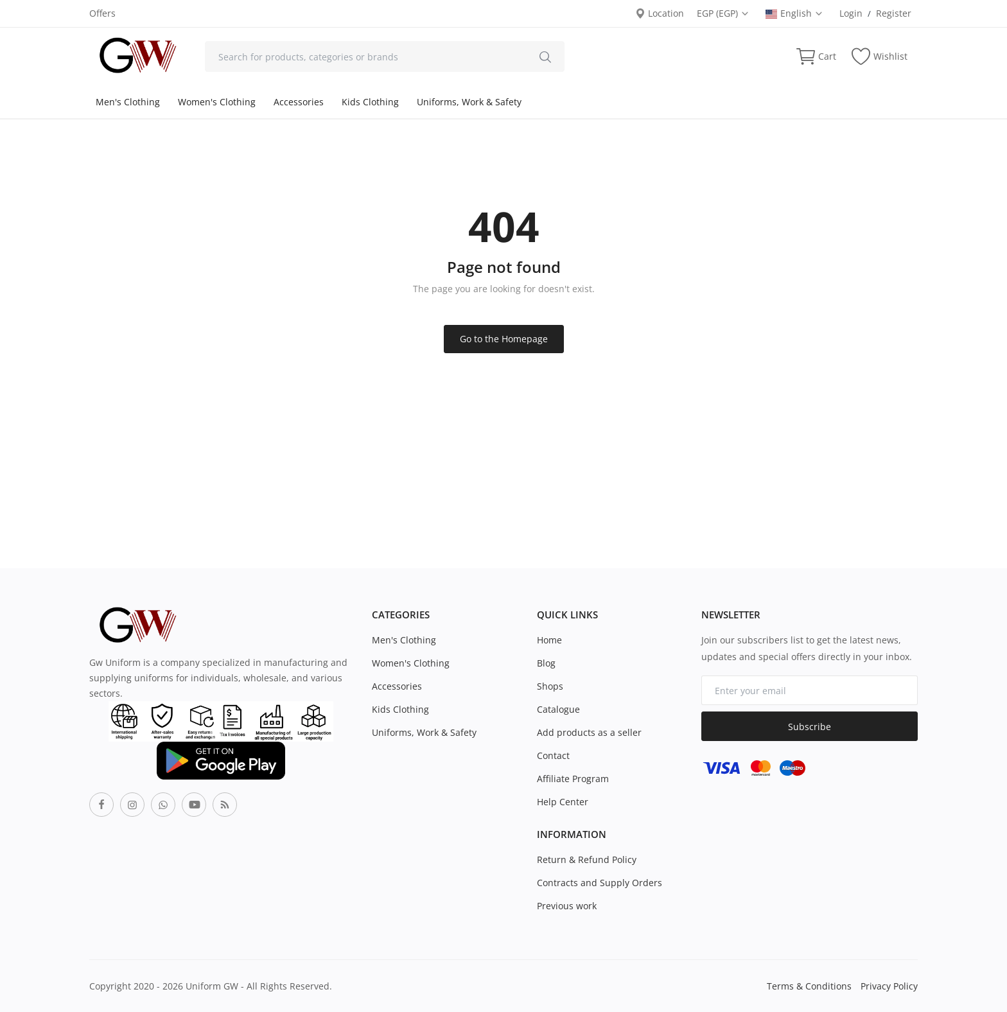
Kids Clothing (370, 102)
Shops (550, 686)
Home (549, 640)
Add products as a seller (589, 732)
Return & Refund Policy (586, 859)
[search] (545, 56)
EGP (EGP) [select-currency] (723, 13)
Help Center (562, 802)
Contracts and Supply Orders (599, 883)
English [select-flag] (794, 13)
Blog (546, 663)
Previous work (567, 906)
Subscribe (809, 726)
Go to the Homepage (504, 339)
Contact (553, 755)
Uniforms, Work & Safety (469, 102)
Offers (102, 13)
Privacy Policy (889, 986)
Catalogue (558, 709)
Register (893, 13)
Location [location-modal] (659, 13)
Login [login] (851, 13)
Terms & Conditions (809, 986)
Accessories (299, 102)
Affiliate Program (573, 778)
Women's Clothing (217, 102)
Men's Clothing (128, 102)
